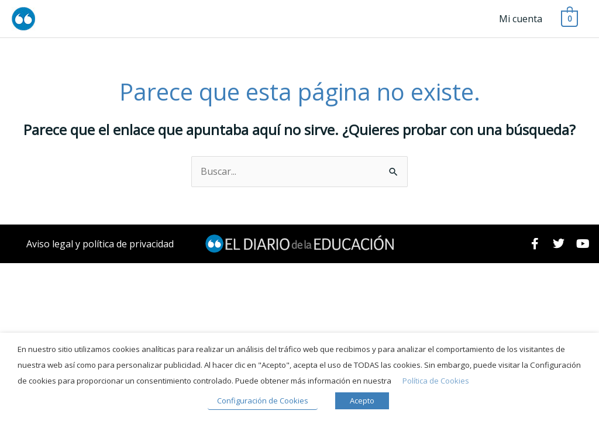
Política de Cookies (435, 380)
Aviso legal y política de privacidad (100, 243)
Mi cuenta (520, 18)
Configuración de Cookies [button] (262, 400)
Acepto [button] (362, 400)
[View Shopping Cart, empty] (569, 17)
